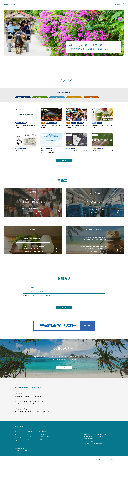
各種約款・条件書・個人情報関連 (50, 480)
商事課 (58, 99)
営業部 (92, 99)
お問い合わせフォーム (63, 405)
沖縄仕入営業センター (41, 99)
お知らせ (83, 5)
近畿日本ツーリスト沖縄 (11, 5)
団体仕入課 (75, 99)
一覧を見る (63, 343)
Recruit (105, 5)
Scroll (64, 63)
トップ (68, 5)
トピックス (75, 5)
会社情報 (44, 472)
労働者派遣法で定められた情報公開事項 (93, 481)
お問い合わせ (116, 5)
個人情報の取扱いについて (22, 489)
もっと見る (63, 173)
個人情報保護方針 (20, 487)
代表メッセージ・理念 (47, 475)
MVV (43, 477)
